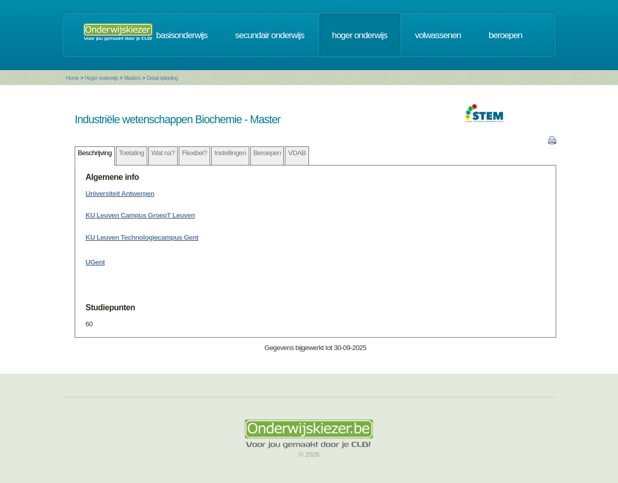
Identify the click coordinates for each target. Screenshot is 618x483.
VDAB (296, 153)
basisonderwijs (182, 35)
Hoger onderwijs (101, 78)
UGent (95, 262)
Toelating (131, 153)
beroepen (505, 35)
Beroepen (267, 153)
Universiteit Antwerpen (119, 193)
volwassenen (438, 35)
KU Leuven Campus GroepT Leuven (140, 215)
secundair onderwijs (269, 35)
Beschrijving (95, 153)
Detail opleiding (162, 78)
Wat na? (163, 153)
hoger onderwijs (359, 35)
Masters (132, 78)
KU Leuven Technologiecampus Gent (141, 237)
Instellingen (230, 153)
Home (72, 78)
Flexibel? (194, 153)
